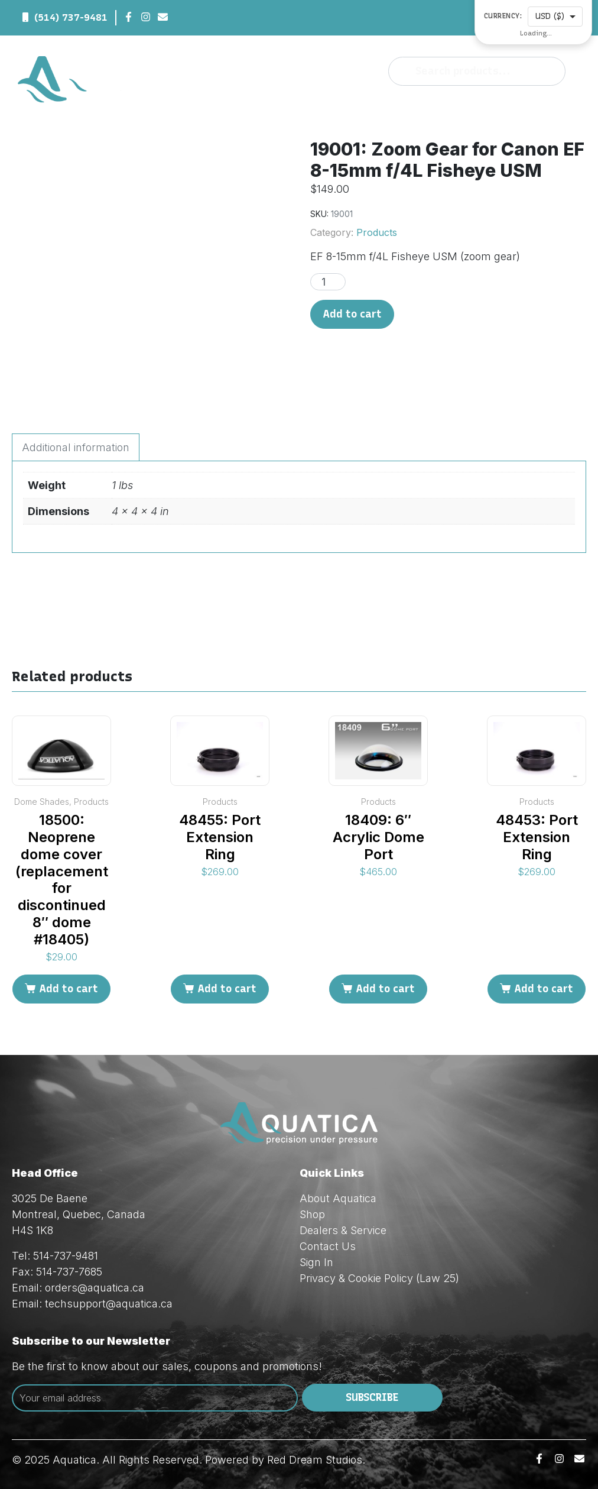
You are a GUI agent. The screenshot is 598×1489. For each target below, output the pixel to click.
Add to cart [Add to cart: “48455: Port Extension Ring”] (226, 988)
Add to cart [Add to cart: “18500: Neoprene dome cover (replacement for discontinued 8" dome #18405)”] (68, 988)
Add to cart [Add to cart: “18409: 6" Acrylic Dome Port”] (385, 988)
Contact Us (328, 1246)
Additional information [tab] (75, 447)
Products (376, 232)
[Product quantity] (328, 281)
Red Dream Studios (314, 1460)
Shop (312, 1214)
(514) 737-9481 (71, 17)
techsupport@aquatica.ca (109, 1303)
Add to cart (352, 314)
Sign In (316, 1262)
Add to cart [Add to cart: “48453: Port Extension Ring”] (543, 988)
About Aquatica (338, 1198)
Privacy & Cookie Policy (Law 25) (379, 1278)
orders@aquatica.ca (94, 1287)
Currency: (503, 16)
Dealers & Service (343, 1230)
